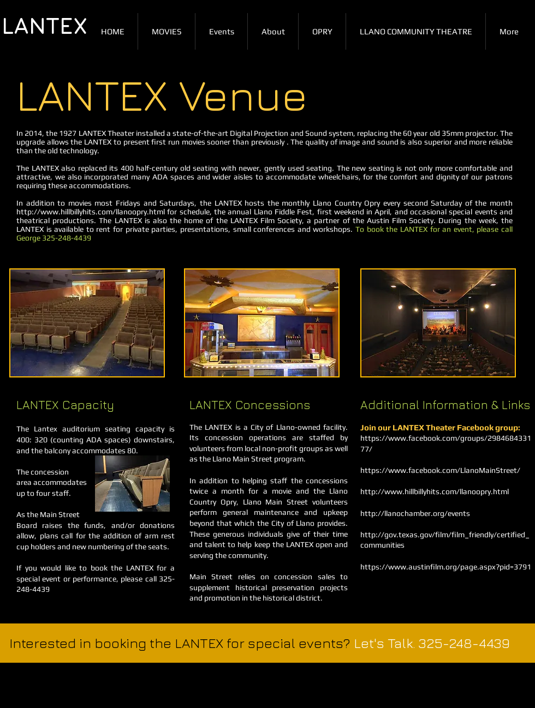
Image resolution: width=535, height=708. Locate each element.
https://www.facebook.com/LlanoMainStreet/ (440, 470)
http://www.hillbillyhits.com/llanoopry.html (90, 211)
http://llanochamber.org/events (415, 513)
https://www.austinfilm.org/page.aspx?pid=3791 (445, 566)
